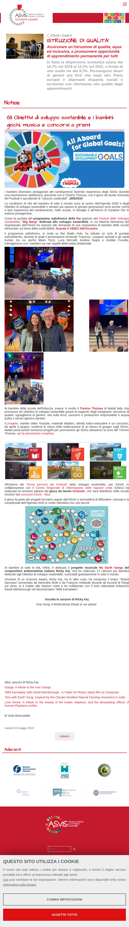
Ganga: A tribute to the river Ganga (28, 687)
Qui (5, 879)
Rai (78, 218)
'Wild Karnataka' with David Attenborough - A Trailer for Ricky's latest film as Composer (62, 692)
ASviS (55, 35)
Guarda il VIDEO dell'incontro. (77, 228)
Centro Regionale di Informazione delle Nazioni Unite (75, 487)
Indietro (64, 736)
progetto (12, 423)
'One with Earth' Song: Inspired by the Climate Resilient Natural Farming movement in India (65, 697)
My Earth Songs (111, 567)
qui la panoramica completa (35, 433)
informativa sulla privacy (19, 884)
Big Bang (30, 221)
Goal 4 (67, 35)
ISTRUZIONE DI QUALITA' (78, 41)
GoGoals (79, 491)
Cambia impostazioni (64, 899)
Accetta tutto (64, 914)
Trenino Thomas (91, 408)
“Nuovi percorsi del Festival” (46, 484)
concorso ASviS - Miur (35, 494)
